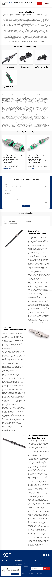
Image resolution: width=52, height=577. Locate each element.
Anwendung (29, 2)
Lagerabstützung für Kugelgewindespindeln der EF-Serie (42, 67)
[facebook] (46, 555)
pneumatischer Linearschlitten (11, 223)
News (25, 2)
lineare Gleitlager (8, 218)
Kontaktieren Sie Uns (13, 4)
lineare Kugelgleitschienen (32, 218)
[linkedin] (49, 555)
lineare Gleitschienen (19, 218)
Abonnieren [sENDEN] (46, 568)
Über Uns (16, 2)
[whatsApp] (50, 287)
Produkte (21, 2)
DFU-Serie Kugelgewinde (9, 66)
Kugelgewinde (26, 563)
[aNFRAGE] (50, 284)
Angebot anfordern (39, 4)
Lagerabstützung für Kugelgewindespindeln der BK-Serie (26, 67)
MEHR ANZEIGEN (7, 168)
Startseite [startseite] (10, 2)
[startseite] (5, 3)
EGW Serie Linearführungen (9, 87)
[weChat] (50, 289)
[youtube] (44, 555)
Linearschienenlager (27, 570)
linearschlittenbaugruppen (10, 221)
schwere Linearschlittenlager (25, 221)
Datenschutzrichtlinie (40, 573)
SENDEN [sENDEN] (26, 205)
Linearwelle (25, 566)
